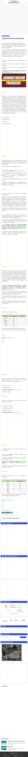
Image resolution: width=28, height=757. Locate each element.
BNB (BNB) (12, 605)
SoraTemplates (10, 755)
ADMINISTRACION (6, 509)
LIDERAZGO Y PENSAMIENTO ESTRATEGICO (16, 741)
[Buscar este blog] (11, 637)
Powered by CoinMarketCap (14, 613)
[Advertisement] (14, 19)
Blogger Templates (21, 755)
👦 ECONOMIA (10, 746)
